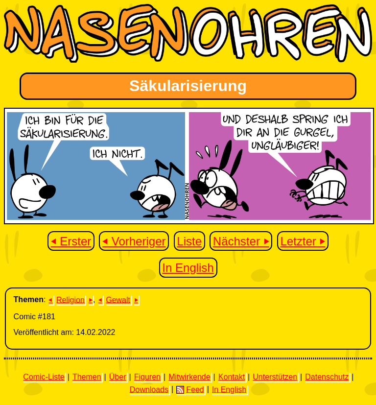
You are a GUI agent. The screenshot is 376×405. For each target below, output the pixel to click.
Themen (86, 377)
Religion (70, 299)
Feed (190, 389)
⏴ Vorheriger (133, 241)
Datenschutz (327, 377)
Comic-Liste (43, 377)
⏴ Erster (71, 241)
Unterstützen (275, 377)
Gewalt (118, 299)
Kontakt (231, 377)
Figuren (147, 377)
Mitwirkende (189, 377)
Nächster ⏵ (241, 241)
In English (187, 267)
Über (117, 377)
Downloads (149, 389)
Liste (189, 241)
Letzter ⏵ (302, 241)
